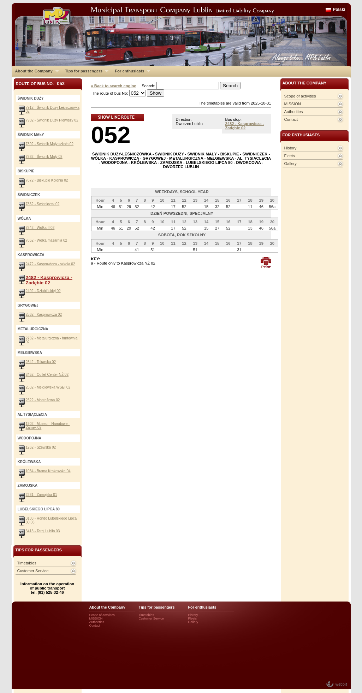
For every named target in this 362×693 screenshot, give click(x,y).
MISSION (292, 104)
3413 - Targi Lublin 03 (43, 531)
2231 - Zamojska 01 (41, 495)
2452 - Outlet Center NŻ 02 (47, 375)
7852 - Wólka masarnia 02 (46, 240)
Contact (291, 119)
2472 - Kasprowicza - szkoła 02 (50, 264)
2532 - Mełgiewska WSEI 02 (48, 387)
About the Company (35, 71)
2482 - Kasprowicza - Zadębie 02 (244, 126)
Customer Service (33, 571)
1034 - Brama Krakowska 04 (48, 471)
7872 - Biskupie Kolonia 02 (47, 180)
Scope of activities (300, 96)
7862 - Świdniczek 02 (43, 204)
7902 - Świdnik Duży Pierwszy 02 (52, 120)
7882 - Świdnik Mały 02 (44, 157)
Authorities (293, 111)
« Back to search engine (113, 86)
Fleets (289, 156)
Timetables (26, 563)
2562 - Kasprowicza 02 (44, 314)
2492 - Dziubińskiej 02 (43, 291)
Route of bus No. (40, 83)
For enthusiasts (130, 71)
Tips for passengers (84, 71)
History (290, 148)
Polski (339, 9)
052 (111, 135)
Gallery (290, 163)
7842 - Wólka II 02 (40, 228)
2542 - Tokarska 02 (41, 362)
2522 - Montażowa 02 (43, 400)
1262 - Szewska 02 (41, 447)
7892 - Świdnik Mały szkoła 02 (50, 144)
